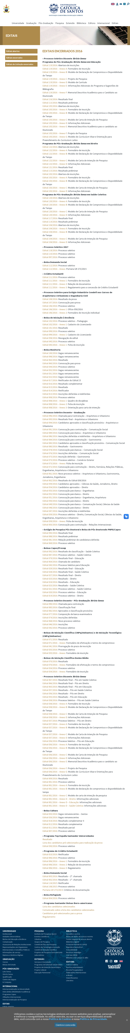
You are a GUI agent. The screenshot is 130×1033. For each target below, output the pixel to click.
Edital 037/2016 (50, 720)
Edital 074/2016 (50, 617)
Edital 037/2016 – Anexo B (55, 727)
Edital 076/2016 (50, 453)
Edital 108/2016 (50, 299)
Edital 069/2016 (50, 543)
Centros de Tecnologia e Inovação (47, 947)
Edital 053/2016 (50, 490)
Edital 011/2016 (50, 827)
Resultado (47, 839)
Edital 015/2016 (50, 387)
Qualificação (7, 977)
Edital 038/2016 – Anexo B (55, 707)
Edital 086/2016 (50, 436)
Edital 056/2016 (50, 693)
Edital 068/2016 (50, 620)
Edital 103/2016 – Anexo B (55, 180)
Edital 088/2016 (50, 536)
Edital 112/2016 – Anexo (54, 268)
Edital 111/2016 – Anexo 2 (55, 284)
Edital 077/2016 (50, 614)
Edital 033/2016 (50, 814)
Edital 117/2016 (50, 218)
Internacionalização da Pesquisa (15, 999)
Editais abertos (13, 51)
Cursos (5, 962)
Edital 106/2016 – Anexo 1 (55, 309)
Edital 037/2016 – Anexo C (55, 734)
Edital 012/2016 (50, 824)
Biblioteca (81, 23)
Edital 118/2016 (50, 250)
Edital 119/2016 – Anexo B (55, 72)
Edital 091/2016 (50, 429)
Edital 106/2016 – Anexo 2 (55, 312)
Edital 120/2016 (50, 197)
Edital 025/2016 (50, 578)
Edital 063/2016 (50, 359)
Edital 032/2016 (50, 370)
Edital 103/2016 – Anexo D (55, 191)
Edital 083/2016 (50, 443)
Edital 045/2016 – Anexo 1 (55, 344)
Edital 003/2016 (50, 524)
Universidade (18, 23)
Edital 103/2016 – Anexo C (55, 187)
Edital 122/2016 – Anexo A (55, 150)
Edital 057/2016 (50, 690)
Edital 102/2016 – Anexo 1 (55, 324)
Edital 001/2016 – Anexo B (55, 788)
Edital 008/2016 (50, 397)
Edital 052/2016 (50, 494)
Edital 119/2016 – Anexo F (55, 92)
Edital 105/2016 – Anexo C (55, 119)
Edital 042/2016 (50, 627)
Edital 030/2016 (50, 846)
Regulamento (49, 916)
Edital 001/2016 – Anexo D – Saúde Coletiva (63, 805)
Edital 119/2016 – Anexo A (55, 68)
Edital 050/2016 (50, 500)
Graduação (31, 23)
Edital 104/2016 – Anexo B (55, 231)
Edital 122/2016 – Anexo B (55, 153)
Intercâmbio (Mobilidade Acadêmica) (16, 992)
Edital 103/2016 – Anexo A (55, 177)
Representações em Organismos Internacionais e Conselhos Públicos (16, 948)
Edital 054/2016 (50, 487)
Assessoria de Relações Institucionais (17, 944)
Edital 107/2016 (50, 302)
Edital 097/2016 (50, 257)
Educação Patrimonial (42, 972)
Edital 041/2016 (50, 646)
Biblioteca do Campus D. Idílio (77, 958)
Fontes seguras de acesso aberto (79, 939)
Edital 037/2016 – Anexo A (55, 724)
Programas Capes (9, 994)
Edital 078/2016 (50, 449)
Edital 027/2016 (50, 575)
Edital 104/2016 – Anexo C (55, 238)
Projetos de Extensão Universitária (47, 967)
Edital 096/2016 (50, 415)
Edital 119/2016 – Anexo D (55, 82)
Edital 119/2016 (50, 65)
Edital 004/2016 (50, 898)
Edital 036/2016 (50, 741)
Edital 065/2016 (50, 686)
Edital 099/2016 (50, 331)
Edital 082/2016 (50, 610)
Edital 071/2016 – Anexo (54, 642)
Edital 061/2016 (50, 473)
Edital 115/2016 (50, 170)
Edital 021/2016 (50, 588)
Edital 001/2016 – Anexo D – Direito (59, 798)
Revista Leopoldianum (74, 967)
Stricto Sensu (8, 974)
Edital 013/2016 (50, 393)
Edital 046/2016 (50, 624)
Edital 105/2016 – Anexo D (55, 123)
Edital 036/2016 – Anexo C (55, 754)
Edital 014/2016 (50, 390)
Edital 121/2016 (50, 167)
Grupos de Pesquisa (42, 942)
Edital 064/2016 (50, 561)
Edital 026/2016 (50, 817)
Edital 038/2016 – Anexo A (55, 703)
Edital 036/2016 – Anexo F (55, 768)
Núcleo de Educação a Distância (14, 939)
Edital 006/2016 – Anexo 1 (55, 861)
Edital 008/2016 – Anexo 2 (55, 404)
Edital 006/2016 (50, 857)
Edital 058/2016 (50, 338)
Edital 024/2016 (50, 582)
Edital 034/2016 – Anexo (54, 671)
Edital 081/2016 (50, 539)
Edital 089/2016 (50, 432)
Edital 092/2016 (50, 551)
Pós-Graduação (46, 23)
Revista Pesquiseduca (74, 970)
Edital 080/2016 (50, 446)
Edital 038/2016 (50, 700)
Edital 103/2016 (50, 174)
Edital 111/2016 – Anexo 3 (55, 287)
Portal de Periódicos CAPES (76, 944)
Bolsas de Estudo (9, 964)
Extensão (70, 23)
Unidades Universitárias (11, 936)
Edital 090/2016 (50, 603)
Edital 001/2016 (50, 781)
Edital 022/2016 (50, 376)
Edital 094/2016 (50, 422)
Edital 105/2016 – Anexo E (55, 126)
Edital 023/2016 (50, 585)
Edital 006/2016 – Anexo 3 (55, 868)
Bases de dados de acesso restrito (79, 936)
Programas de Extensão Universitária (48, 964)
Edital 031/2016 (50, 373)
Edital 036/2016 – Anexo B (55, 747)
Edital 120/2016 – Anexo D (55, 214)
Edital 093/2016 (50, 532)
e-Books (69, 975)
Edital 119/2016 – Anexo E (55, 85)
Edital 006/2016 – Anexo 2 (55, 864)
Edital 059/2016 (50, 483)
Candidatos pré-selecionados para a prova (62, 913)
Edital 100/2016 (50, 353)
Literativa (69, 980)
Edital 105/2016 (50, 106)
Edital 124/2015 (50, 883)
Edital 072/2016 (50, 466)
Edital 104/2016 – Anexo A (55, 228)
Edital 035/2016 (50, 649)
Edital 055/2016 (50, 696)
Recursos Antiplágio (73, 952)
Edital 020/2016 (50, 592)
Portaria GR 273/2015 (53, 889)
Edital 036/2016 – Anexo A (55, 744)
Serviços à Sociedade (42, 962)
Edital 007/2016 (50, 831)
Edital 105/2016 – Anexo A (55, 109)
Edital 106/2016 (50, 305)
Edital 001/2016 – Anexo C (55, 795)
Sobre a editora (72, 964)
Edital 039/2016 (50, 514)
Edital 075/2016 (50, 456)
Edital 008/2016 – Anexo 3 (55, 407)
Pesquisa (59, 23)
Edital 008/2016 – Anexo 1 (55, 400)
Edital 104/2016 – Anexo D (55, 242)
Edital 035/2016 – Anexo (54, 653)
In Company (7, 982)
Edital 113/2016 (50, 102)
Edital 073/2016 (50, 460)
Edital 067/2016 (50, 679)
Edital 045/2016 (50, 341)
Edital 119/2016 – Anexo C (55, 78)
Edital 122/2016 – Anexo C (55, 160)
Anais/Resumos (72, 978)
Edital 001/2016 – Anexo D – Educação (61, 802)
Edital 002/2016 (50, 879)
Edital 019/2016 (50, 595)
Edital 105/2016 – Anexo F (55, 133)
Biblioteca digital (72, 942)
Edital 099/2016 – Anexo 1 (55, 334)
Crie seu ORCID (71, 955)
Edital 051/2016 (50, 497)
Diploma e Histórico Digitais (13, 955)
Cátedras (37, 939)
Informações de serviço (11, 952)
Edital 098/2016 (50, 356)
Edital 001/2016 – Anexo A (55, 785)
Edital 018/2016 (50, 820)
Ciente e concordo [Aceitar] (65, 1024)
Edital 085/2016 (50, 607)
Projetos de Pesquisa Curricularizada (48, 952)
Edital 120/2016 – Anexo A (55, 201)
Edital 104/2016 (50, 225)
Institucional (7, 934)
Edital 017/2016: (50, 380)
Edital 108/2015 (50, 886)
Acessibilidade (71, 950)
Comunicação (8, 942)
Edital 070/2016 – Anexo (54, 664)
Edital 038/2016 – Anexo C (55, 713)
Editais (115, 23)
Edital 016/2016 (50, 383)
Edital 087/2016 (50, 554)
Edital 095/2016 (50, 419)
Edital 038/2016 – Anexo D (55, 717)
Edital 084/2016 (50, 439)
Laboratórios (39, 955)
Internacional (103, 23)
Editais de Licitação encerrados (19, 64)
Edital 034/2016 (50, 668)
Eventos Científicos (41, 936)
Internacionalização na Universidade (16, 989)
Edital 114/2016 (50, 221)
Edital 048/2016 (50, 507)
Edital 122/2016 (50, 146)
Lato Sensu (7, 971)
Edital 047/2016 (50, 511)
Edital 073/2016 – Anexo (54, 463)
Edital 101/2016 (50, 327)
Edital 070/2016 (50, 661)
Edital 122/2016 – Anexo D (55, 163)
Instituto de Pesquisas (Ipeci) (45, 934)
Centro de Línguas (9, 979)
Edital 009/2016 (50, 778)
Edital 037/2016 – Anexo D (55, 737)
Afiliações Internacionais (12, 997)
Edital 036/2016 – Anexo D (55, 758)
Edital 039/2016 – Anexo (54, 521)
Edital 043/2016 (50, 565)
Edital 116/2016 (50, 99)
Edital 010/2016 (50, 854)
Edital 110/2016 (50, 253)
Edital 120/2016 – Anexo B (55, 204)
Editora (91, 23)
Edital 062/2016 (50, 480)
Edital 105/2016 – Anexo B (55, 112)
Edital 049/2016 (50, 504)
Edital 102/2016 (50, 321)
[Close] (127, 1020)
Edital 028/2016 (50, 571)
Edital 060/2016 (50, 363)
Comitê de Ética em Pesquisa (45, 944)
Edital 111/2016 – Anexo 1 (55, 280)
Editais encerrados (14, 58)
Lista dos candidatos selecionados (59, 906)
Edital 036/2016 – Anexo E (55, 761)
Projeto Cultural (40, 970)
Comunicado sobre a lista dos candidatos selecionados (68, 909)
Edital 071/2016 (50, 639)
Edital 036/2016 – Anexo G (55, 771)
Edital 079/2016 (50, 558)
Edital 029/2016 (50, 568)
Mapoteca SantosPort (74, 947)
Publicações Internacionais (76, 972)
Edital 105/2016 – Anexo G (55, 136)
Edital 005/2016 (50, 876)
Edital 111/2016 (50, 277)
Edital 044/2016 (50, 366)
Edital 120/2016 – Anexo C (55, 211)
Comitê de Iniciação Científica (45, 950)
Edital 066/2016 (50, 683)
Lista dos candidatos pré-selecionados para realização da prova (72, 842)
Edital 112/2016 (50, 265)
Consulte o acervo (73, 934)
